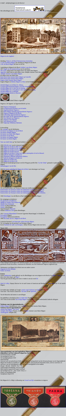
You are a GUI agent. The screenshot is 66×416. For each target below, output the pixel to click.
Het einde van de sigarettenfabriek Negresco (16, 116)
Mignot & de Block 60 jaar (11, 151)
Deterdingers (7, 196)
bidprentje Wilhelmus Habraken (13, 123)
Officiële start (7, 145)
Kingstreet (40, 290)
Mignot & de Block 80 (10, 159)
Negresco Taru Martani (10, 119)
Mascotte (12, 209)
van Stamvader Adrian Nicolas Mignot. (23, 221)
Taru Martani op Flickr (10, 121)
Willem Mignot (4, 306)
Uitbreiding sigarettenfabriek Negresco (15, 115)
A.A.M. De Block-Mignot (7, 62)
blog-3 (17, 277)
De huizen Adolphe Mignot (8, 132)
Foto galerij (3, 215)
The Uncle (3, 70)
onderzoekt (51, 283)
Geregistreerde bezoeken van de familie (15, 108)
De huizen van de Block (7, 135)
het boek (24, 291)
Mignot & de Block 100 (10, 161)
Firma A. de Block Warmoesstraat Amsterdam (19, 61)
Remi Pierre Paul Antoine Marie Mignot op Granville (15, 77)
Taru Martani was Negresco (11, 118)
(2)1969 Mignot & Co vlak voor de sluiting (12, 88)
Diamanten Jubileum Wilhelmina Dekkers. (16, 156)
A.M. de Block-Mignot (7, 64)
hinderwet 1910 (9, 210)
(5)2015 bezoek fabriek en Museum (10, 93)
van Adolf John (23, 298)
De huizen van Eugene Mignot (9, 137)
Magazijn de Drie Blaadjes (8, 269)
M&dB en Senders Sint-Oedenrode (10, 202)
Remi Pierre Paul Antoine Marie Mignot (11, 78)
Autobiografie (4, 312)
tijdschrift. (33, 291)
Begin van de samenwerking (12, 69)
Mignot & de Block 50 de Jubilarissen (14, 148)
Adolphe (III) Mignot (6, 311)
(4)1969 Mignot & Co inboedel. (9, 91)
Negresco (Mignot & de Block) (12, 113)
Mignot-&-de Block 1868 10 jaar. (13, 147)
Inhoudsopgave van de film (8, 166)
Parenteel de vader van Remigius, (13, 225)
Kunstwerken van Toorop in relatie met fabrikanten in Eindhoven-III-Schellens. (23, 193)
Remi (24, 306)
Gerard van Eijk (29, 380)
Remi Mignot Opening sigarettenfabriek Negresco (18, 111)
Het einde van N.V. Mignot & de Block (15, 218)
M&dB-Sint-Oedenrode (7, 204)
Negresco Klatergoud (10, 107)
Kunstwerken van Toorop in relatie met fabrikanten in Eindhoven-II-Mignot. (22, 191)
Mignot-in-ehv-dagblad (7, 56)
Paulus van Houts (5, 270)
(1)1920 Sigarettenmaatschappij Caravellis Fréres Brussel (16, 86)
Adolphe (26, 311)
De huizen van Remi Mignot (8, 139)
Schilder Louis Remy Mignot (28, 67)
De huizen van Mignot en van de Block (11, 131)
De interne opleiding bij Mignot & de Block (16, 169)
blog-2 (59, 275)
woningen (5, 129)
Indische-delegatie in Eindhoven (13, 155)
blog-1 (54, 275)
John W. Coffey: (5, 283)
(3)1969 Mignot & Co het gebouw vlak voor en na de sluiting (17, 90)
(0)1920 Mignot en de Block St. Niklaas (11, 85)
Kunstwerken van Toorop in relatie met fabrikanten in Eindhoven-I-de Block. (22, 189)
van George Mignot (20, 299)
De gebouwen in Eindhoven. (8, 201)
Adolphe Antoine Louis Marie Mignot (11, 74)
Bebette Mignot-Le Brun (18, 82)
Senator (2, 205)
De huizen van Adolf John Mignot (10, 134)
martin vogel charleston (28, 290)
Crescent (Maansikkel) (10, 213)
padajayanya (7, 275)
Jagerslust (3, 72)
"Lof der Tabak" (42, 163)
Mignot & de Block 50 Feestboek (13, 150)
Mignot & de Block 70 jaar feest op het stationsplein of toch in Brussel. (24, 153)
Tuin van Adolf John (6, 142)
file (37, 278)
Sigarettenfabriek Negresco (11, 110)
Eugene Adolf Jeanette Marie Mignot (10, 80)
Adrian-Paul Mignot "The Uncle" (9, 309)
